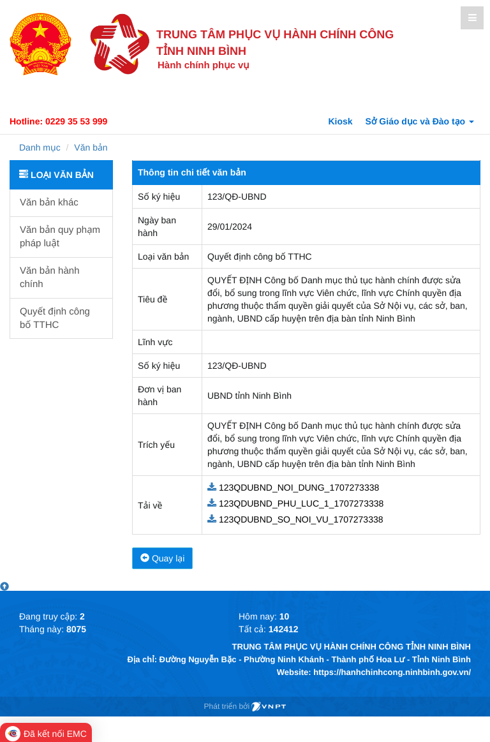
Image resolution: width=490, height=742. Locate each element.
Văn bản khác (49, 202)
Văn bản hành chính (50, 277)
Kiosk (340, 121)
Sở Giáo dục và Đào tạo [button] (420, 121)
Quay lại (162, 558)
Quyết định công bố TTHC (55, 318)
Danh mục (40, 147)
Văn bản (90, 147)
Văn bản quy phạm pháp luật (60, 237)
